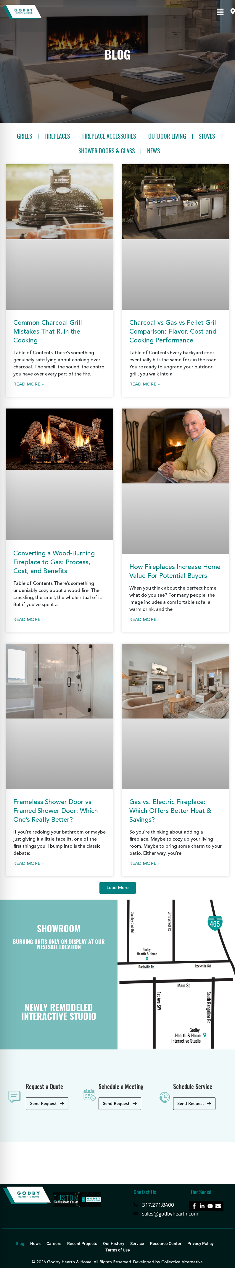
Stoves (207, 136)
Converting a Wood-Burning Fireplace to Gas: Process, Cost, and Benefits (54, 562)
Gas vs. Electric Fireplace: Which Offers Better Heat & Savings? (170, 811)
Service (137, 1243)
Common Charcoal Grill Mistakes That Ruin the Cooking (47, 332)
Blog (20, 1243)
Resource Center (165, 1243)
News (153, 151)
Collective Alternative (182, 1262)
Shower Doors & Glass (106, 151)
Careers (53, 1243)
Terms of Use (117, 1250)
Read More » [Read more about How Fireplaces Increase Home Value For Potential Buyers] (144, 620)
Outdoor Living (167, 136)
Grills (24, 136)
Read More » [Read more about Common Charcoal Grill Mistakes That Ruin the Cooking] (28, 384)
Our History (113, 1243)
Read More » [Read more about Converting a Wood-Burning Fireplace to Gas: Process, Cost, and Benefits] (28, 620)
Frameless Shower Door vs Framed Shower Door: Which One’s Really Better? (55, 811)
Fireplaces (57, 136)
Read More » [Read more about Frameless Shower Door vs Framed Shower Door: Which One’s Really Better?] (28, 864)
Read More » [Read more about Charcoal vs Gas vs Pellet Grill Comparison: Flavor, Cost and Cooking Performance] (144, 384)
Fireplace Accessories (109, 136)
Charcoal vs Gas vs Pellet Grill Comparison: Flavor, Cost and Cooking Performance (173, 332)
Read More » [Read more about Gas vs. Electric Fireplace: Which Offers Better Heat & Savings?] (144, 864)
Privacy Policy (200, 1243)
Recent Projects (82, 1243)
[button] (220, 12)
